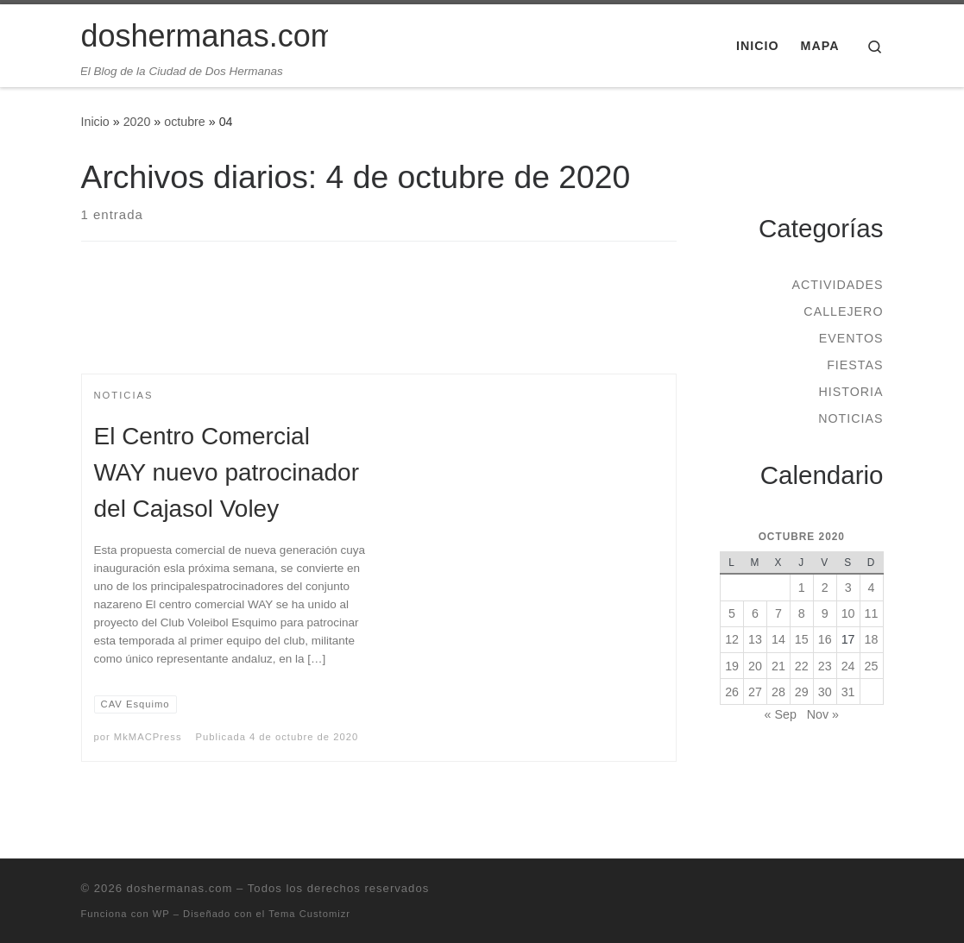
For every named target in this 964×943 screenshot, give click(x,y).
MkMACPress (148, 737)
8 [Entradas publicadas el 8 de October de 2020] (801, 613)
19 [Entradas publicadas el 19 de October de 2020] (732, 666)
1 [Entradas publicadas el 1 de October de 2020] (801, 587)
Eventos (851, 338)
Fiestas (855, 365)
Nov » (823, 714)
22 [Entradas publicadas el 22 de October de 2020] (802, 666)
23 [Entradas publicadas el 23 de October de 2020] (825, 666)
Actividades (837, 285)
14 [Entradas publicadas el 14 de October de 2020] (778, 639)
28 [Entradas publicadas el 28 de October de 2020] (778, 692)
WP (161, 913)
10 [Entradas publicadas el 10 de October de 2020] (848, 613)
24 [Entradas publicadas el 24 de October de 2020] (848, 666)
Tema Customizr (309, 913)
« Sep (781, 714)
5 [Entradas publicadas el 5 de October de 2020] (731, 613)
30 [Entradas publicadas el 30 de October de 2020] (825, 692)
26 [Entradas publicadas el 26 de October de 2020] (732, 692)
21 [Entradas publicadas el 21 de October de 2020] (778, 666)
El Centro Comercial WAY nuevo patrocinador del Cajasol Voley (227, 472)
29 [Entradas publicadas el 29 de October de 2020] (802, 692)
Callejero (843, 311)
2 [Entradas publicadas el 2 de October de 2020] (825, 587)
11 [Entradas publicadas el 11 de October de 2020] (872, 613)
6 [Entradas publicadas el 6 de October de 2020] (755, 613)
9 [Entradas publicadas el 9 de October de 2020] (825, 613)
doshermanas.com (180, 888)
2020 (137, 122)
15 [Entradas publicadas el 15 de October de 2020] (802, 639)
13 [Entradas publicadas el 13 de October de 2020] (755, 639)
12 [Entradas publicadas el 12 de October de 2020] (732, 639)
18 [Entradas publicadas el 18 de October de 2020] (872, 639)
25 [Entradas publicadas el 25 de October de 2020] (872, 666)
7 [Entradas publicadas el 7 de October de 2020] (778, 613)
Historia (850, 392)
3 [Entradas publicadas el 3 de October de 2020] (848, 587)
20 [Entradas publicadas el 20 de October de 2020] (755, 666)
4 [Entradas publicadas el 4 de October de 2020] (871, 587)
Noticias (850, 418)
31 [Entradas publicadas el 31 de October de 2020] (848, 692)
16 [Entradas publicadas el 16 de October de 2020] (825, 639)
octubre (184, 122)
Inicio (95, 122)
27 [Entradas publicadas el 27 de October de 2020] (755, 692)
